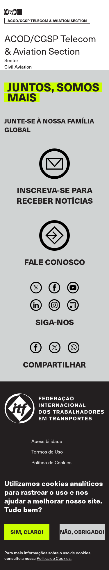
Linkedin (36, 305)
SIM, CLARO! (26, 533)
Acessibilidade (46, 441)
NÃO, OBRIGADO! (82, 533)
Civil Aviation (18, 67)
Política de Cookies (51, 462)
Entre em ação (87, 12)
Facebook (54, 287)
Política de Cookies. (54, 559)
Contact (54, 238)
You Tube (73, 287)
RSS (73, 305)
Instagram (54, 305)
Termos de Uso (47, 452)
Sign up (54, 166)
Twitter (36, 287)
